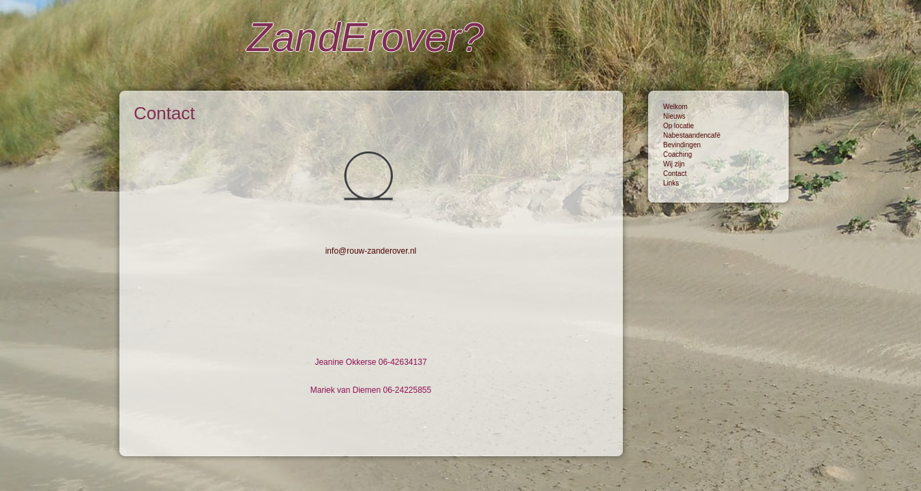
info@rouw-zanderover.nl (371, 251)
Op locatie (678, 126)
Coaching (677, 154)
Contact (674, 173)
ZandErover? (365, 37)
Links (671, 183)
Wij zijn (674, 164)
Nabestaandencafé (691, 135)
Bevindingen (682, 145)
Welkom (675, 106)
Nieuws (674, 116)
